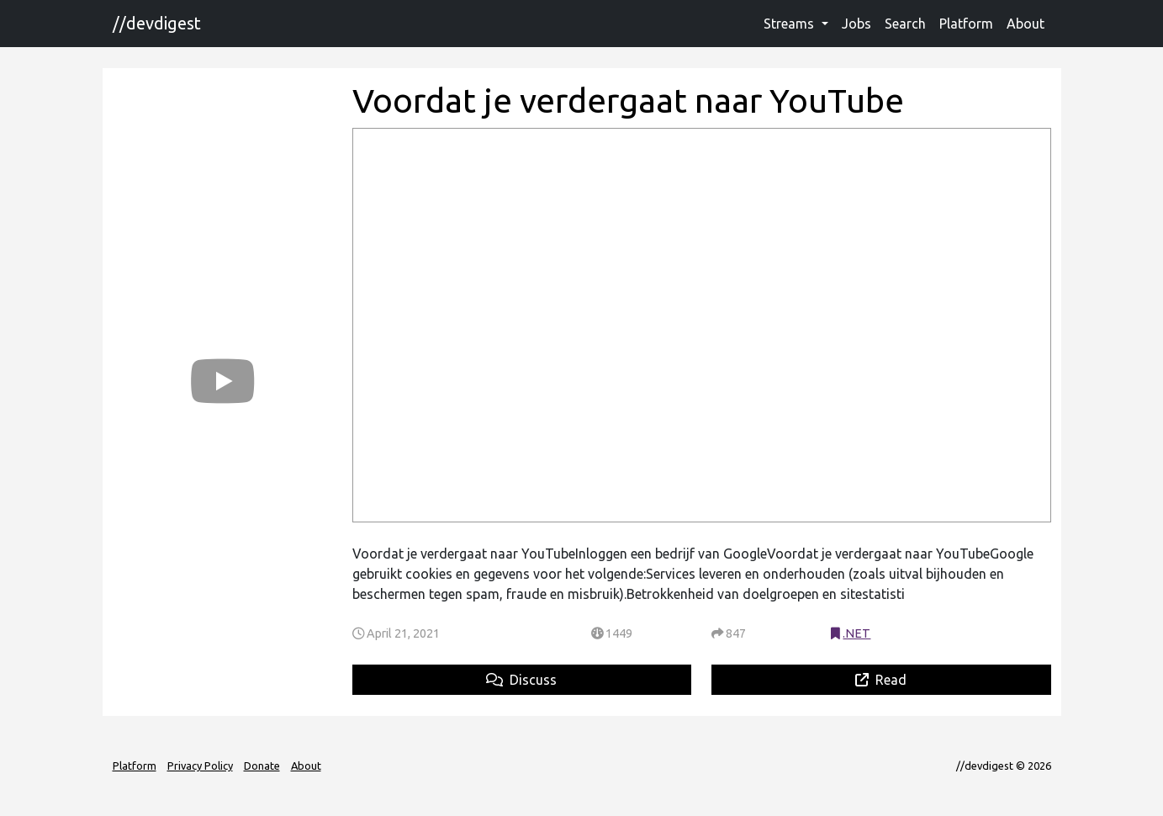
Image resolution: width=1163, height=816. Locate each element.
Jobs (856, 23)
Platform (966, 23)
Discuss (521, 679)
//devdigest (157, 23)
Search (905, 23)
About (1025, 23)
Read (881, 679)
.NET (856, 633)
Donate (262, 765)
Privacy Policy (200, 765)
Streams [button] (790, 23)
